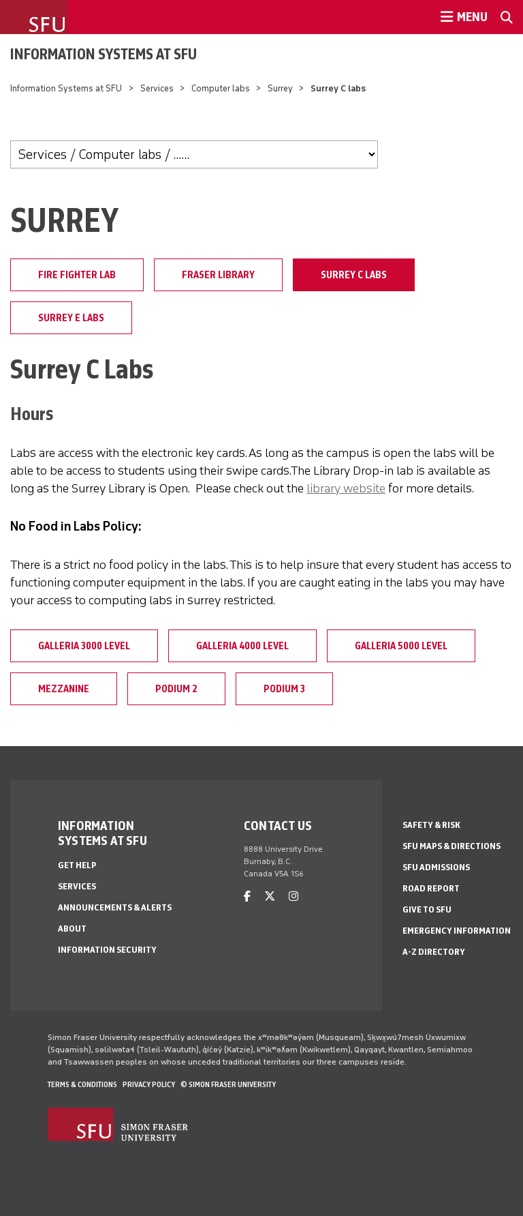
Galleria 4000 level (242, 646)
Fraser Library (218, 275)
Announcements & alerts (115, 907)
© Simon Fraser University (228, 1084)
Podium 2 (176, 689)
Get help (77, 865)
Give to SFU (426, 909)
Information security (107, 949)
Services (157, 88)
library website (345, 488)
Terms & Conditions (82, 1084)
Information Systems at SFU (103, 53)
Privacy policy (149, 1084)
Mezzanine (63, 689)
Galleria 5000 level (401, 646)
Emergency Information (456, 930)
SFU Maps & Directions (451, 846)
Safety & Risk (431, 825)
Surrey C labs (354, 275)
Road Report (431, 888)
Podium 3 (284, 689)
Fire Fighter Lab (77, 275)
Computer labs (220, 88)
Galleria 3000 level (84, 646)
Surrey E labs (71, 318)
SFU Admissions (436, 867)
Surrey (280, 88)
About (72, 928)
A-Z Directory (433, 952)
